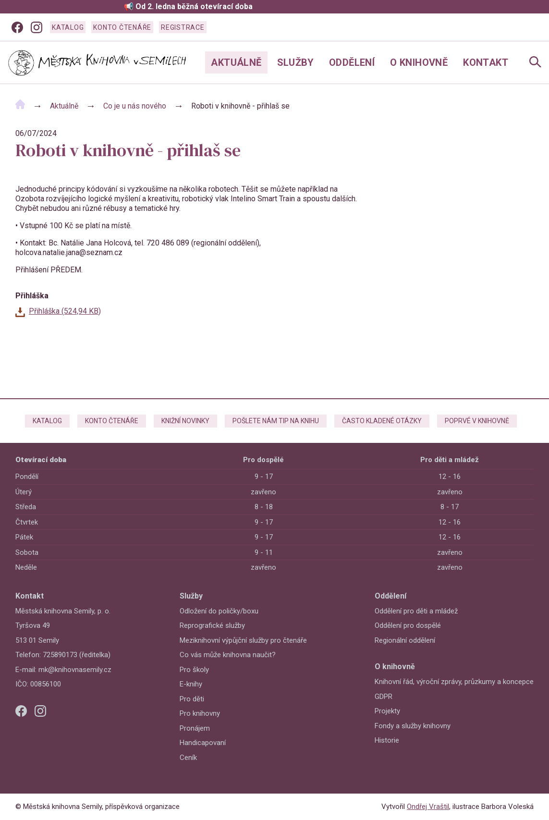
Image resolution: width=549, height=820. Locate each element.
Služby (295, 62)
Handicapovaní (203, 742)
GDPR (383, 696)
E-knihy (191, 684)
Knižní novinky (185, 421)
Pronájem (195, 728)
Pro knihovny (200, 713)
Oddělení (352, 62)
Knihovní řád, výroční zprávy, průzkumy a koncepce (454, 681)
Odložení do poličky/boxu (219, 611)
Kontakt (485, 62)
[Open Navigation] (535, 62)
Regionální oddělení (405, 640)
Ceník (188, 757)
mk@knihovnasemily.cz (74, 669)
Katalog (68, 27)
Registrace (183, 27)
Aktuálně (236, 62)
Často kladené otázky (382, 421)
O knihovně (419, 62)
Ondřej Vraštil (428, 806)
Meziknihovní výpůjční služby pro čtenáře (243, 640)
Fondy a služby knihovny (413, 726)
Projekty (387, 711)
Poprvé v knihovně (477, 421)
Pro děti (192, 699)
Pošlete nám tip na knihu (275, 421)
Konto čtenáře (122, 27)
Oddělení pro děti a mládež (416, 611)
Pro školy (194, 669)
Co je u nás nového (134, 105)
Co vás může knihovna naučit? (228, 654)
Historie (387, 740)
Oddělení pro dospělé (408, 625)
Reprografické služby (212, 625)
